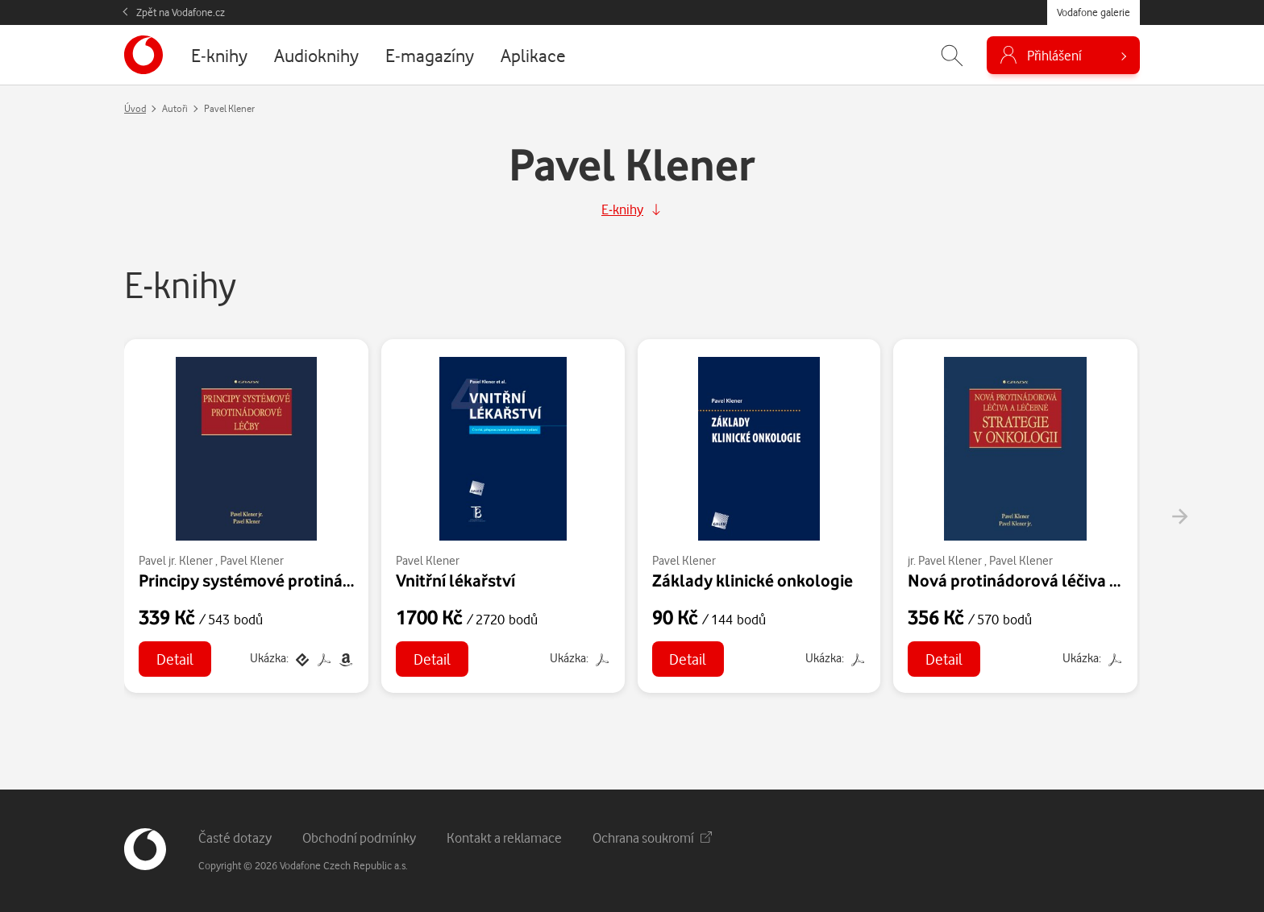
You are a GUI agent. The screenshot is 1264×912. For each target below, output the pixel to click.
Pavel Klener (252, 560)
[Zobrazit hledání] (952, 55)
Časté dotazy (235, 837)
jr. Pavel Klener (945, 560)
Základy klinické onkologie (752, 580)
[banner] (143, 54)
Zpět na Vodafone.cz (180, 12)
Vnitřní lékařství (455, 580)
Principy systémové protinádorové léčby (289, 580)
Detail (174, 658)
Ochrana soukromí (652, 837)
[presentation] (1179, 516)
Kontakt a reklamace (504, 837)
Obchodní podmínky (359, 837)
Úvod (135, 108)
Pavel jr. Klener (176, 560)
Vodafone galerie (1093, 12)
